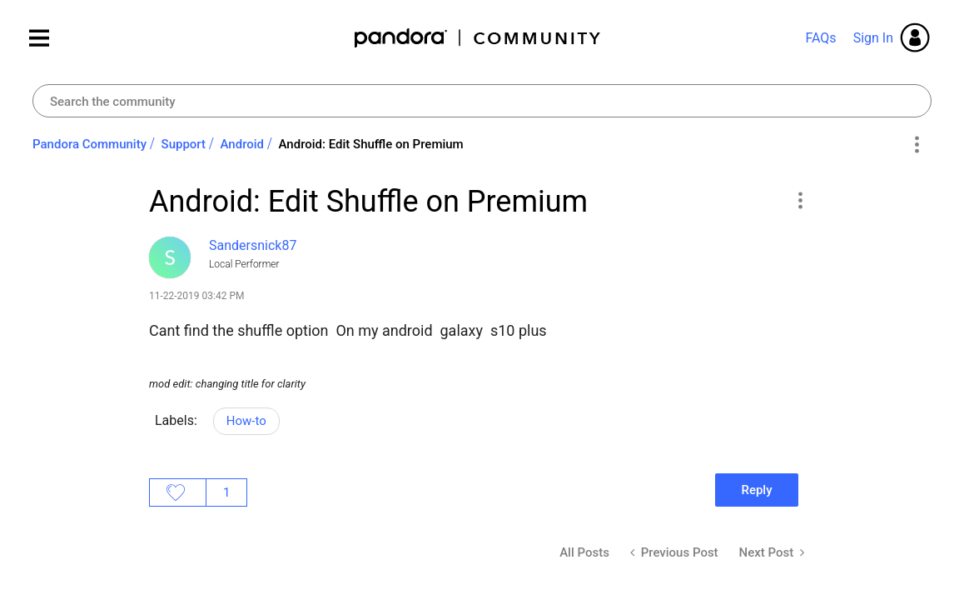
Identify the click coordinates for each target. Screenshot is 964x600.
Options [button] (916, 145)
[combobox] (482, 101)
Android (243, 144)
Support (183, 144)
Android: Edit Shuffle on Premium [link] (371, 144)
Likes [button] (178, 492)
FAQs (820, 38)
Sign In (873, 38)
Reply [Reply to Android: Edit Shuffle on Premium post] (756, 490)
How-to (246, 420)
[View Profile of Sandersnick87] (252, 245)
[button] (799, 200)
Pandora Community (478, 38)
